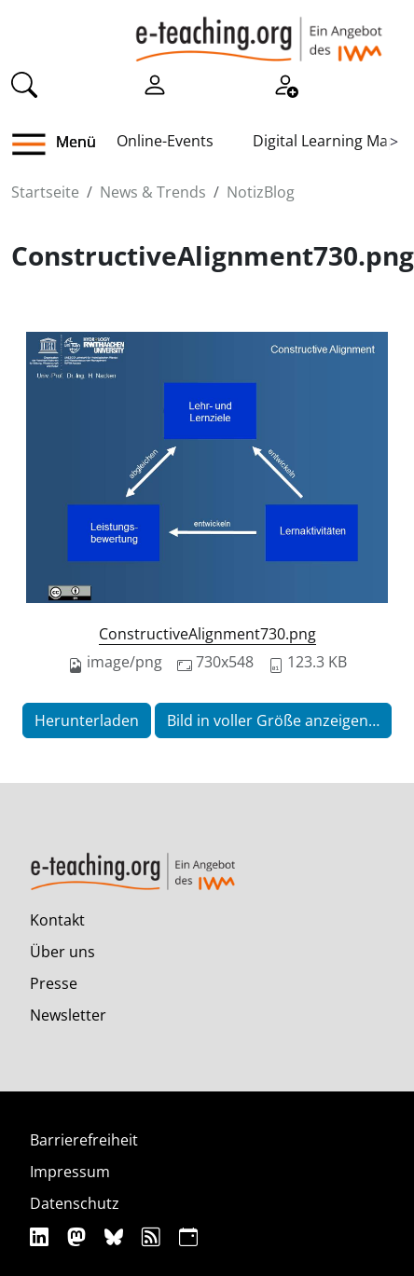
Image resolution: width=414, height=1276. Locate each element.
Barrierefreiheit (84, 1140)
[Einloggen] (155, 83)
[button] (36, 144)
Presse (53, 983)
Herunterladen (86, 720)
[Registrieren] (285, 83)
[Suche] (24, 83)
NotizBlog (261, 192)
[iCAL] (188, 1237)
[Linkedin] (41, 1237)
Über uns (62, 951)
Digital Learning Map (325, 140)
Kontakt (57, 920)
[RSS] (153, 1237)
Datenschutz (74, 1203)
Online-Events (165, 140)
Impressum (70, 1171)
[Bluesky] (116, 1237)
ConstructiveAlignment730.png (207, 634)
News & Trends (153, 192)
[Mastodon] (78, 1237)
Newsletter (68, 1015)
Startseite (45, 192)
